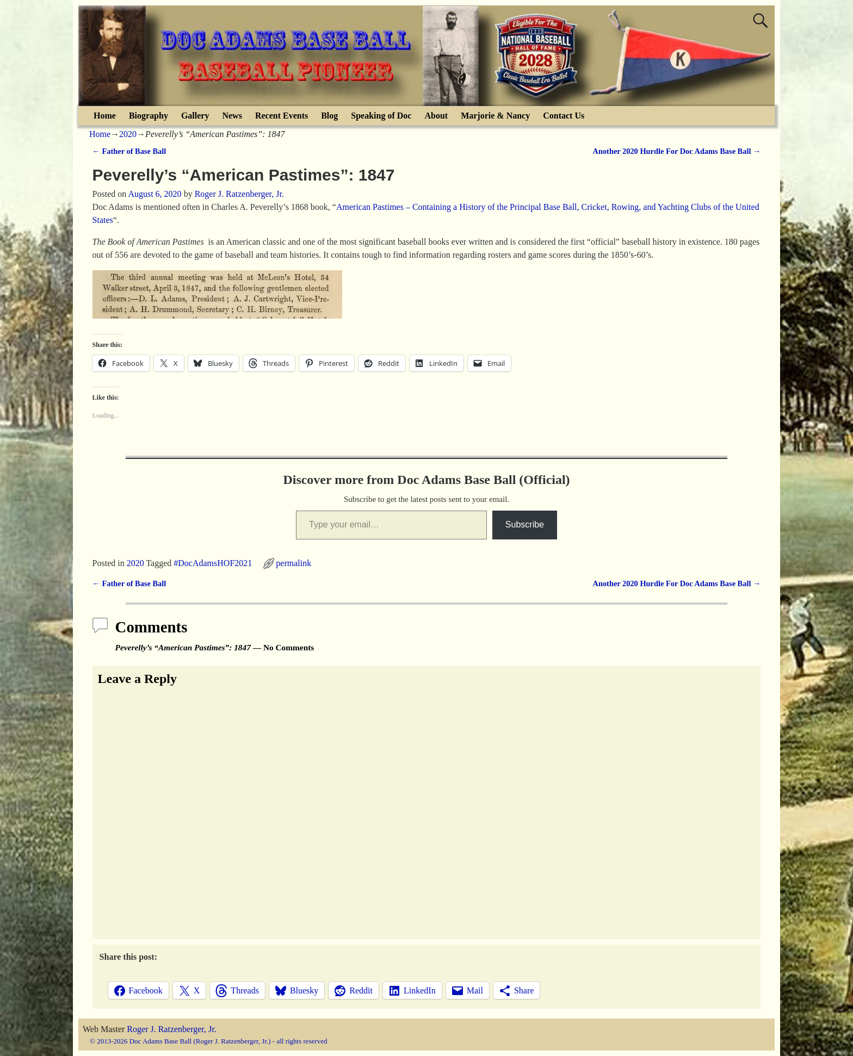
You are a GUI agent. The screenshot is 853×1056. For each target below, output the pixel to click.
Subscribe (524, 524)
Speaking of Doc (381, 115)
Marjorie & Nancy (495, 115)
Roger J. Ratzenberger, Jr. (171, 1029)
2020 (128, 134)
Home (105, 115)
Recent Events (281, 115)
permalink (293, 563)
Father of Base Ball (129, 151)
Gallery (195, 115)
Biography (148, 115)
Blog (329, 115)
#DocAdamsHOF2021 (213, 563)
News (232, 115)
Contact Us (563, 115)
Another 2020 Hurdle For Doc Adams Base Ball (677, 151)
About (436, 115)
